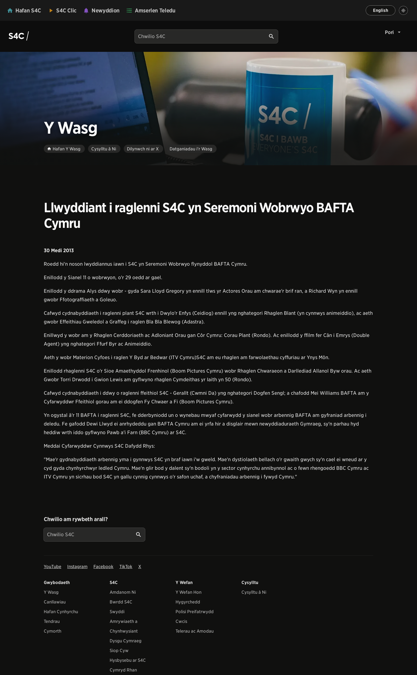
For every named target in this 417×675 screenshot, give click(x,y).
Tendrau (52, 621)
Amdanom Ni (123, 592)
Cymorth (52, 631)
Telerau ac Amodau (195, 631)
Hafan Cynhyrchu (61, 611)
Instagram (77, 566)
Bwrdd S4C (121, 602)
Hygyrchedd (188, 602)
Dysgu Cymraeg (126, 640)
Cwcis (181, 621)
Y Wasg (51, 592)
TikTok (125, 566)
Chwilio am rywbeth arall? (75, 519)
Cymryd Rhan (123, 670)
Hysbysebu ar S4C (128, 660)
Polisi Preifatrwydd (195, 611)
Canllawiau (55, 602)
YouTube (52, 566)
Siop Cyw (119, 650)
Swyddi (117, 611)
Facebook (103, 566)
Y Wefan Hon (188, 592)
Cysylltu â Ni (253, 592)
